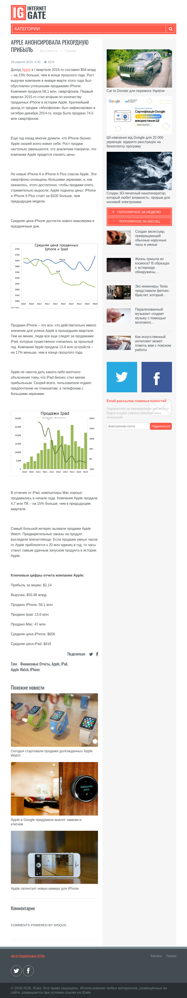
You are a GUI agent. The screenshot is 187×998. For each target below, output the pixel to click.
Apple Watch (20, 669)
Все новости (49, 51)
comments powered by (38, 925)
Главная (70, 51)
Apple (26, 70)
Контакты (156, 955)
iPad (64, 664)
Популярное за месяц (139, 221)
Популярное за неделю (139, 212)
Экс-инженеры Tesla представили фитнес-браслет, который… (152, 290)
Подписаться (161, 426)
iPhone (35, 669)
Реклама (171, 955)
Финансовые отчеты (35, 664)
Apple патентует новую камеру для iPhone (45, 888)
